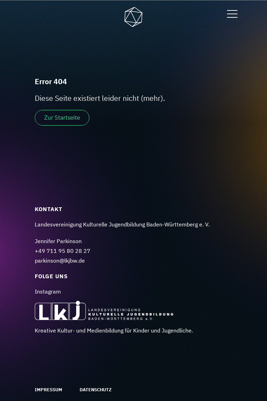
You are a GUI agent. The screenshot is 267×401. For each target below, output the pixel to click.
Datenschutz (96, 390)
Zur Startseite (62, 117)
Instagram (48, 291)
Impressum (48, 390)
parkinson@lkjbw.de (60, 260)
